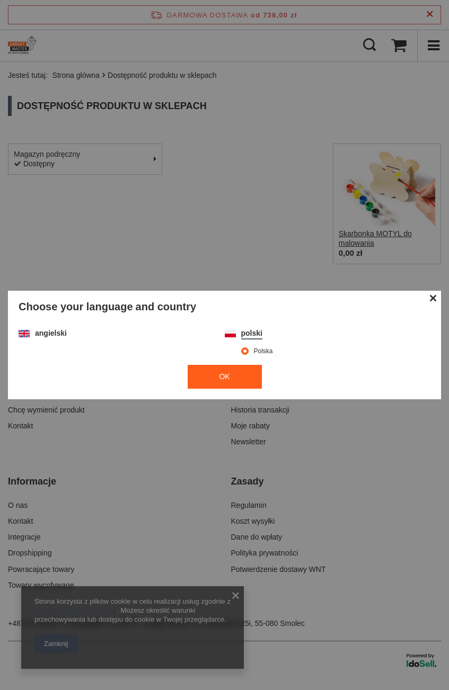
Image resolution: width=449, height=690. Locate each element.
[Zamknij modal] (433, 299)
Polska (263, 351)
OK (224, 376)
